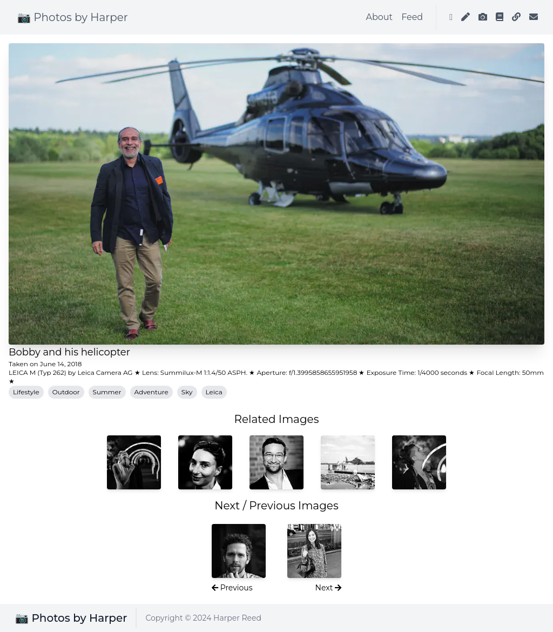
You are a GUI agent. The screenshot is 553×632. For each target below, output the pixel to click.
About (379, 17)
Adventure (151, 392)
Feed (412, 17)
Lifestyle (26, 392)
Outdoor (66, 392)
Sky (187, 392)
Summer (107, 392)
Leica (214, 392)
